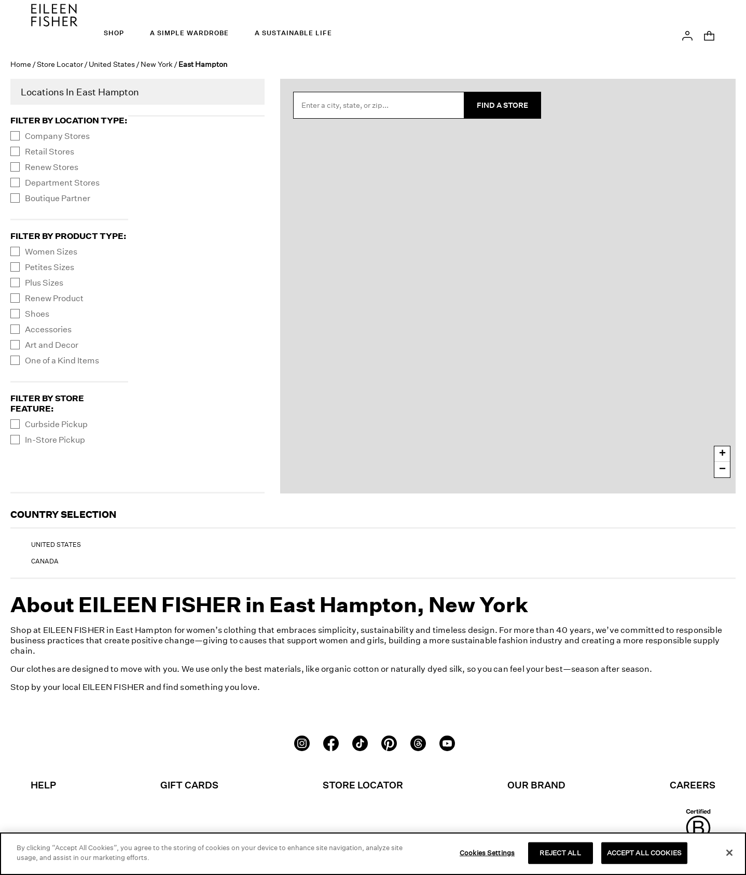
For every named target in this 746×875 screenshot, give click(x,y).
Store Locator (60, 64)
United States (112, 64)
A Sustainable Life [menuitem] (293, 33)
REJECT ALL (560, 853)
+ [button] (722, 454)
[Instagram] (302, 742)
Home (20, 64)
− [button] (722, 469)
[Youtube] (447, 742)
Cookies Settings (487, 853)
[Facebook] (331, 742)
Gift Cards (189, 785)
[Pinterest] (389, 742)
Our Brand (536, 785)
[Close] (729, 852)
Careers (692, 785)
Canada (45, 561)
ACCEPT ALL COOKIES (644, 853)
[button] (687, 35)
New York (157, 64)
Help (43, 785)
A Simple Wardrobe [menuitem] (189, 33)
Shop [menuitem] (114, 33)
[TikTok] (360, 742)
